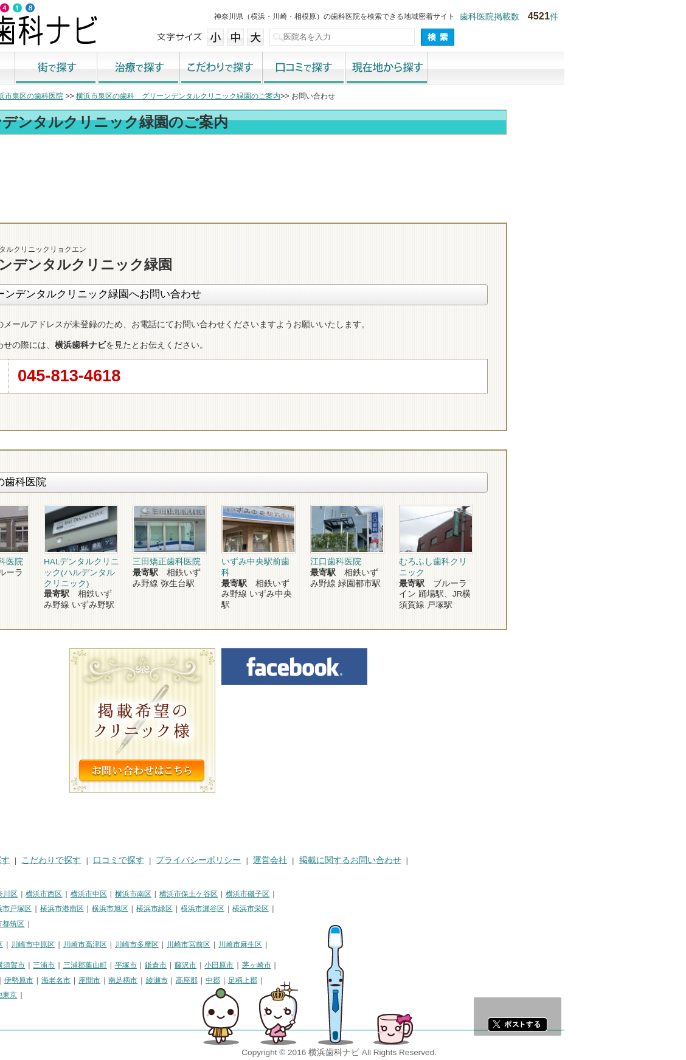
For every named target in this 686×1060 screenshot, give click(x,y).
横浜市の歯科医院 (70, 96)
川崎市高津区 (207, 944)
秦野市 (47, 980)
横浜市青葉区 (72, 924)
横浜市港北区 (80, 908)
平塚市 (247, 965)
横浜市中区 (210, 894)
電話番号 (455, 212)
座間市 (211, 980)
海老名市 (177, 980)
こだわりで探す (343, 69)
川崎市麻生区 (362, 944)
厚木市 (77, 980)
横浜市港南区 (184, 908)
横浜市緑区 (276, 908)
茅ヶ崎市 (378, 965)
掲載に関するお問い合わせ (472, 860)
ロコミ (595, 212)
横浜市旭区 (231, 908)
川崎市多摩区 (258, 944)
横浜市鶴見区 (58, 894)
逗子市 (17, 980)
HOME (18, 860)
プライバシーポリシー (319, 860)
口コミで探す (425, 69)
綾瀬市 (278, 980)
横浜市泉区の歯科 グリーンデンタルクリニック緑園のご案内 (300, 96)
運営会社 (392, 860)
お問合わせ (525, 212)
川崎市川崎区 (58, 944)
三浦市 (165, 965)
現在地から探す (508, 69)
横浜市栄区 (372, 908)
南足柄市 (244, 980)
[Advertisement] (343, 171)
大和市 (107, 980)
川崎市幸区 (106, 944)
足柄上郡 (364, 980)
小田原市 (340, 965)
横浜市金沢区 (28, 908)
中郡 (334, 980)
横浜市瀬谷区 (324, 908)
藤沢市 (307, 965)
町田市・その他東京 (106, 995)
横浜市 (17, 894)
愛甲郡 (17, 995)
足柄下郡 (50, 995)
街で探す (177, 69)
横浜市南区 (255, 894)
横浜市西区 (165, 894)
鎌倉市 (277, 965)
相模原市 (94, 965)
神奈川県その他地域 (39, 965)
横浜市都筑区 (124, 924)
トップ (17, 96)
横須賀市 (132, 965)
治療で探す (260, 69)
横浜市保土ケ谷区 (310, 894)
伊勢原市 (140, 980)
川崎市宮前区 (310, 944)
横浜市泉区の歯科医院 (148, 96)
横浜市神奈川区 (113, 894)
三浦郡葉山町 (207, 965)
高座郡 (308, 980)
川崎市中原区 (154, 944)
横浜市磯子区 (369, 894)
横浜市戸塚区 (131, 908)
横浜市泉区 (24, 924)
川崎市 (17, 944)
